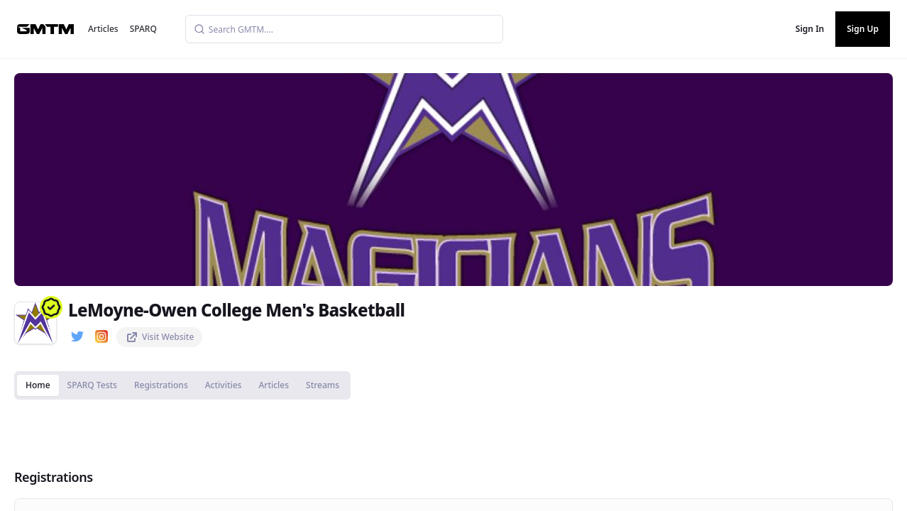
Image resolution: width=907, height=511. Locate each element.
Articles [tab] (273, 385)
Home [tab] (38, 385)
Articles (103, 29)
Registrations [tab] (161, 385)
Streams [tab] (322, 385)
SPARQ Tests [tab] (92, 385)
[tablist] (182, 385)
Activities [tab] (223, 385)
